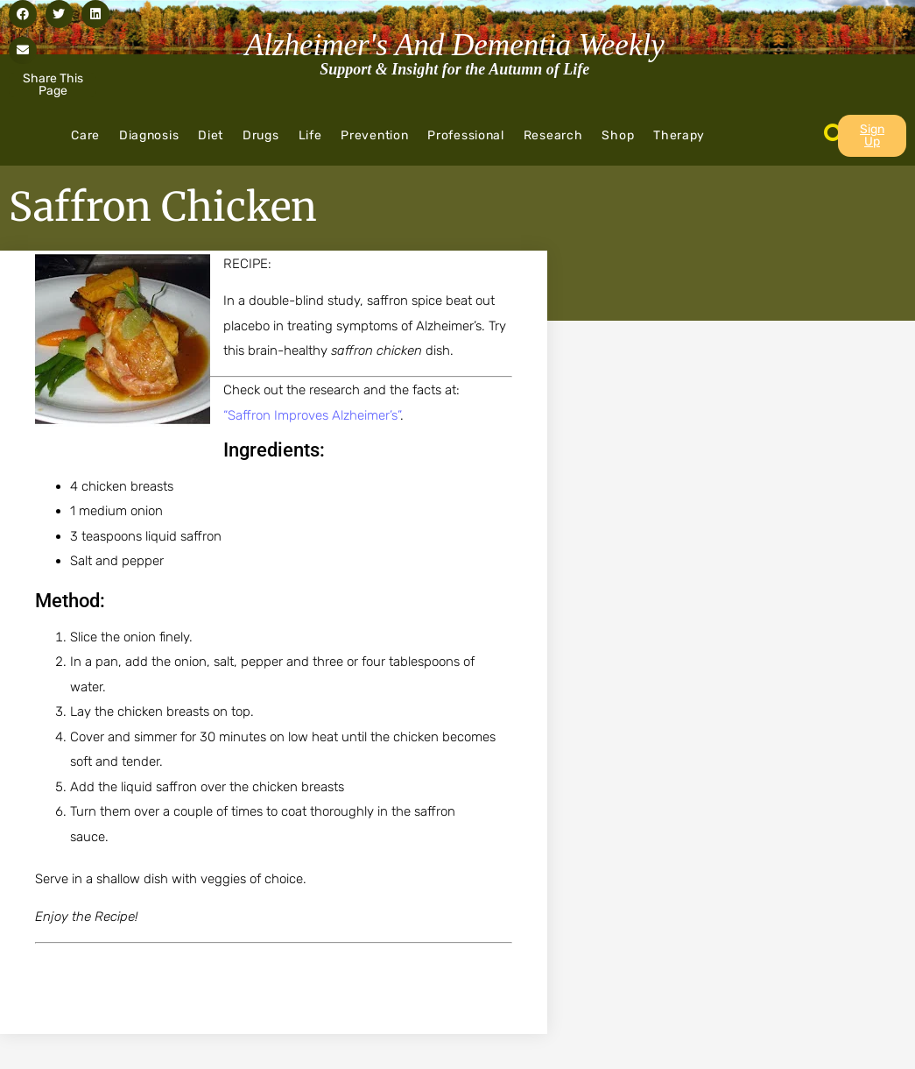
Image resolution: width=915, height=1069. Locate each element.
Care (85, 135)
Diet (210, 135)
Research (553, 135)
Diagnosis (149, 135)
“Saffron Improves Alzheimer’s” (311, 415)
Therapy (679, 135)
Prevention (374, 135)
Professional (465, 135)
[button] (23, 14)
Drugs (261, 135)
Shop (618, 135)
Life (310, 135)
